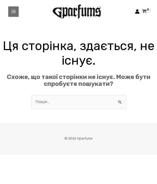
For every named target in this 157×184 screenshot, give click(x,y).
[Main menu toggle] (13, 11)
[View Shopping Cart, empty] (144, 11)
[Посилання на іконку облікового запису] (137, 11)
